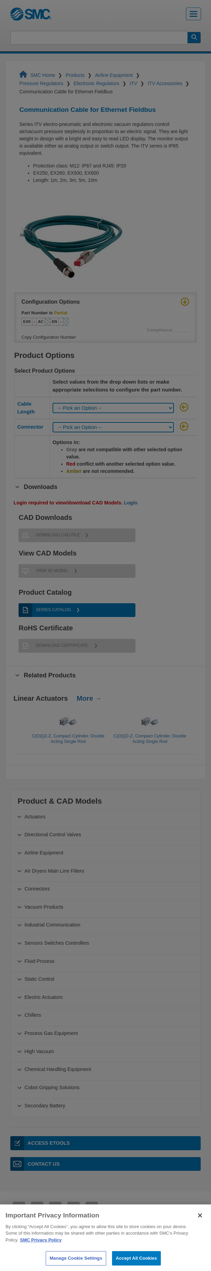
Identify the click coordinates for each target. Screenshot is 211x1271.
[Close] (200, 1231)
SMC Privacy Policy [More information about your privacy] (41, 1255)
